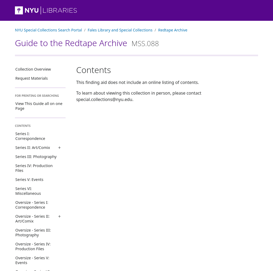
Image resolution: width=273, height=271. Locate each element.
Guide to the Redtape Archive (87, 42)
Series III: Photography (36, 156)
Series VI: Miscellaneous (28, 191)
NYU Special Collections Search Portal (48, 30)
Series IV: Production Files (34, 168)
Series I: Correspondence (30, 136)
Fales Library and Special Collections (120, 30)
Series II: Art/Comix (32, 147)
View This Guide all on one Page (39, 106)
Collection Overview (33, 69)
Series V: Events (29, 179)
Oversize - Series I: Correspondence (31, 205)
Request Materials (31, 78)
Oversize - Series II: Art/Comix (32, 219)
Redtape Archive (172, 30)
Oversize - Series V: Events (32, 260)
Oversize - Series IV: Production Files (33, 246)
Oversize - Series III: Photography (33, 232)
